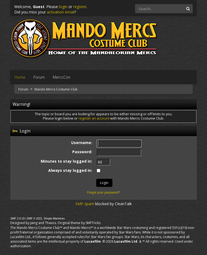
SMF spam (84, 203)
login (63, 6)
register (80, 6)
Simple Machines (54, 218)
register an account (93, 118)
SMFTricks (93, 223)
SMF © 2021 (34, 218)
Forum (23, 89)
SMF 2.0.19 (17, 218)
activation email (60, 12)
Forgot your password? (103, 192)
